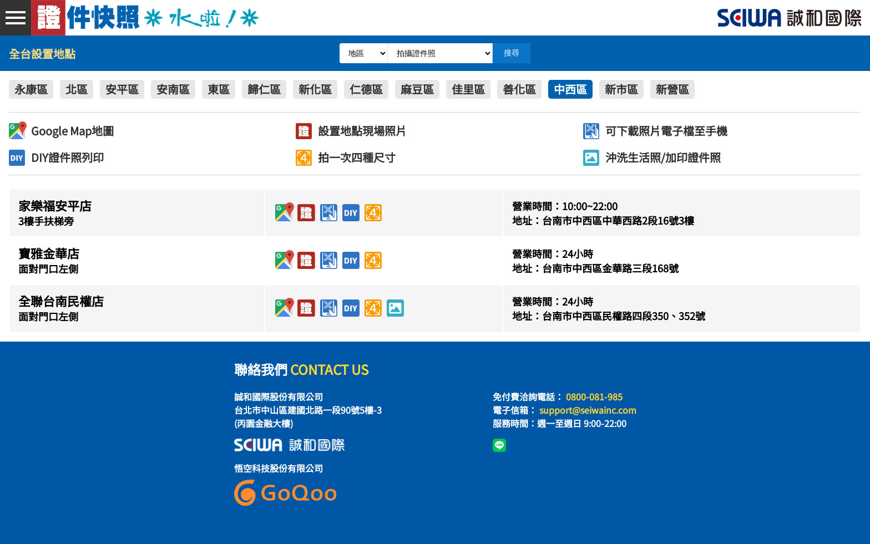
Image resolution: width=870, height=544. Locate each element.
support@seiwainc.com (587, 409)
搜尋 (511, 52)
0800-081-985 (594, 396)
